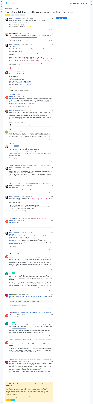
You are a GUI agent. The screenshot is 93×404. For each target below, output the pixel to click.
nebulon (11, 33)
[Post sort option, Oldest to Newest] (61, 21)
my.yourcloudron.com (14, 240)
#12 (52, 220)
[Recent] (2, 4)
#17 (52, 314)
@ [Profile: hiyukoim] (12, 98)
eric (10, 71)
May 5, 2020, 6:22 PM (26, 110)
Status (74, 3)
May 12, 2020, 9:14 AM (19, 314)
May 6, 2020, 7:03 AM (21, 131)
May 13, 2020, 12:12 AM (20, 341)
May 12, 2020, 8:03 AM (24, 294)
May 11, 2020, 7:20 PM (23, 273)
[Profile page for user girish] (6, 273)
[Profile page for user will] (6, 97)
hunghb (11, 131)
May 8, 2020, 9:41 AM (27, 185)
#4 (52, 71)
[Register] (91, 4)
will (10, 96)
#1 (52, 18)
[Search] (2, 15)
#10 (52, 185)
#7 (52, 131)
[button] (2, 400)
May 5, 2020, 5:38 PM (19, 96)
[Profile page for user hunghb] (6, 132)
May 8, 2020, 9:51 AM (27, 196)
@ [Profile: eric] (10, 133)
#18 (52, 322)
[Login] (91, 2)
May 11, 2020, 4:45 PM (19, 255)
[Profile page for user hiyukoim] (6, 19)
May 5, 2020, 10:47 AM (27, 44)
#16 (52, 294)
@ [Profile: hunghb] (16, 187)
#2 (52, 33)
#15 (52, 273)
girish (10, 273)
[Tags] (2, 7)
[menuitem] (91, 2)
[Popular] (2, 9)
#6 (52, 110)
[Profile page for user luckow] (6, 111)
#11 (52, 196)
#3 (52, 44)
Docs (82, 3)
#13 (52, 232)
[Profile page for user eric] (6, 72)
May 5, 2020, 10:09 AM (27, 18)
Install (86, 3)
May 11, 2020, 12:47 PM (27, 232)
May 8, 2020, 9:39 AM (27, 167)
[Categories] (2, 2)
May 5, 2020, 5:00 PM (19, 71)
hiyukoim (11, 18)
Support (7, 15)
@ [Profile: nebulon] (11, 234)
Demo (78, 3)
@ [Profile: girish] (11, 296)
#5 (52, 96)
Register (8, 399)
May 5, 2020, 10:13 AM (24, 33)
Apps (71, 3)
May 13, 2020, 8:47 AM (24, 361)
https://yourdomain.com (25, 81)
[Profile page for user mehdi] (6, 295)
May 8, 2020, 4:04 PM (19, 220)
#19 (52, 341)
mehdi (10, 294)
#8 (52, 145)
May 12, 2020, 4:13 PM (23, 322)
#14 (52, 255)
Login (13, 399)
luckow (10, 110)
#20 (52, 361)
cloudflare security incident (19, 328)
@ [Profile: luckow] (11, 187)
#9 (52, 167)
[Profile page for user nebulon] (6, 34)
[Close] (51, 384)
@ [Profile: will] (10, 169)
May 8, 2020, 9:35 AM (27, 145)
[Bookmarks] (2, 12)
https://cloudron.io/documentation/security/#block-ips (24, 37)
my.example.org (32, 118)
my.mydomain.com (14, 22)
